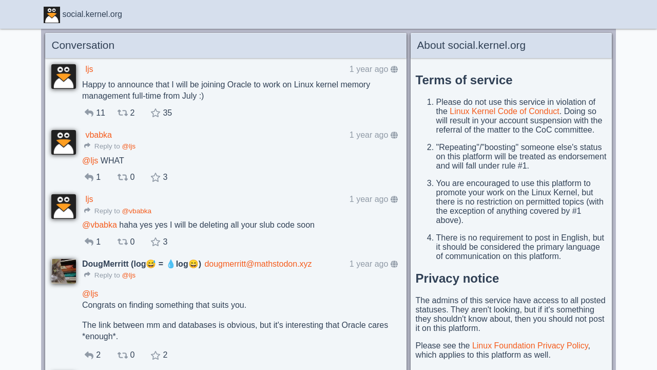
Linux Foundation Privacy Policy (530, 345)
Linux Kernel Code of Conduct (504, 111)
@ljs (129, 146)
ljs (89, 69)
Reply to (102, 146)
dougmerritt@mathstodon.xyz (258, 264)
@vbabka (136, 211)
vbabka (98, 135)
